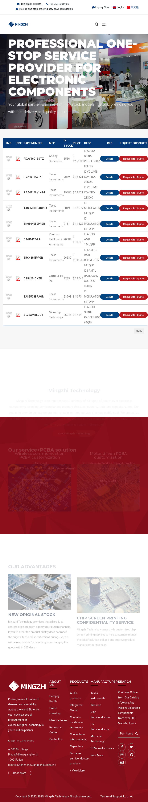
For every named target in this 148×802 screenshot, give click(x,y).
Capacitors (76, 746)
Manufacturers (56, 720)
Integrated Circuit (76, 708)
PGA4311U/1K (32, 178)
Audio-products (75, 696)
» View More (77, 770)
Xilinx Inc (96, 705)
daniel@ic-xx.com (31, 3)
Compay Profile (54, 699)
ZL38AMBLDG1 (33, 316)
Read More (19, 773)
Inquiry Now (102, 7)
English (119, 7)
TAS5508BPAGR (34, 298)
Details (110, 160)
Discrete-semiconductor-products (77, 758)
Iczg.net (128, 796)
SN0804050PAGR (34, 225)
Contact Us (56, 739)
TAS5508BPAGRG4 (35, 209)
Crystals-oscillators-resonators (76, 722)
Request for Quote (133, 160)
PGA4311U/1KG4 (34, 193)
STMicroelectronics (101, 748)
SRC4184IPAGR (33, 259)
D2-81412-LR (32, 240)
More (139, 332)
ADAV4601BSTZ (34, 160)
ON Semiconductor (100, 727)
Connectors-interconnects (77, 737)
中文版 (133, 7)
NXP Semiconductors (100, 715)
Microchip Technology (98, 739)
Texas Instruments (98, 696)
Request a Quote (55, 730)
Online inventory (55, 711)
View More (97, 755)
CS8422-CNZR (33, 280)
